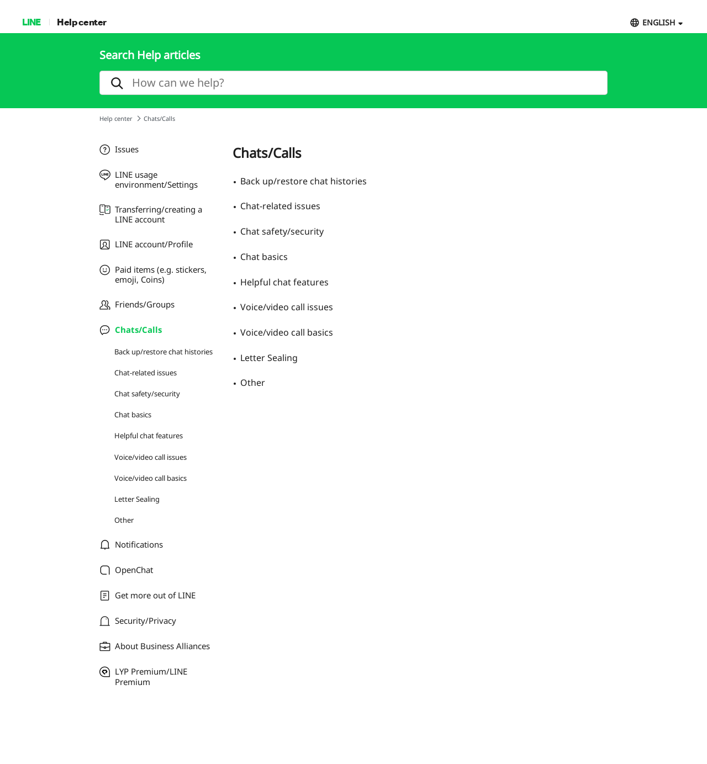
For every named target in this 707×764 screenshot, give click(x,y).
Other (124, 520)
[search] (353, 83)
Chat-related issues (145, 373)
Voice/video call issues (150, 457)
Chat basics (132, 415)
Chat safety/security (147, 394)
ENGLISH (658, 22)
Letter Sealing (137, 499)
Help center (82, 22)
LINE (31, 22)
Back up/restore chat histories (163, 352)
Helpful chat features (148, 436)
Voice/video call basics (150, 478)
